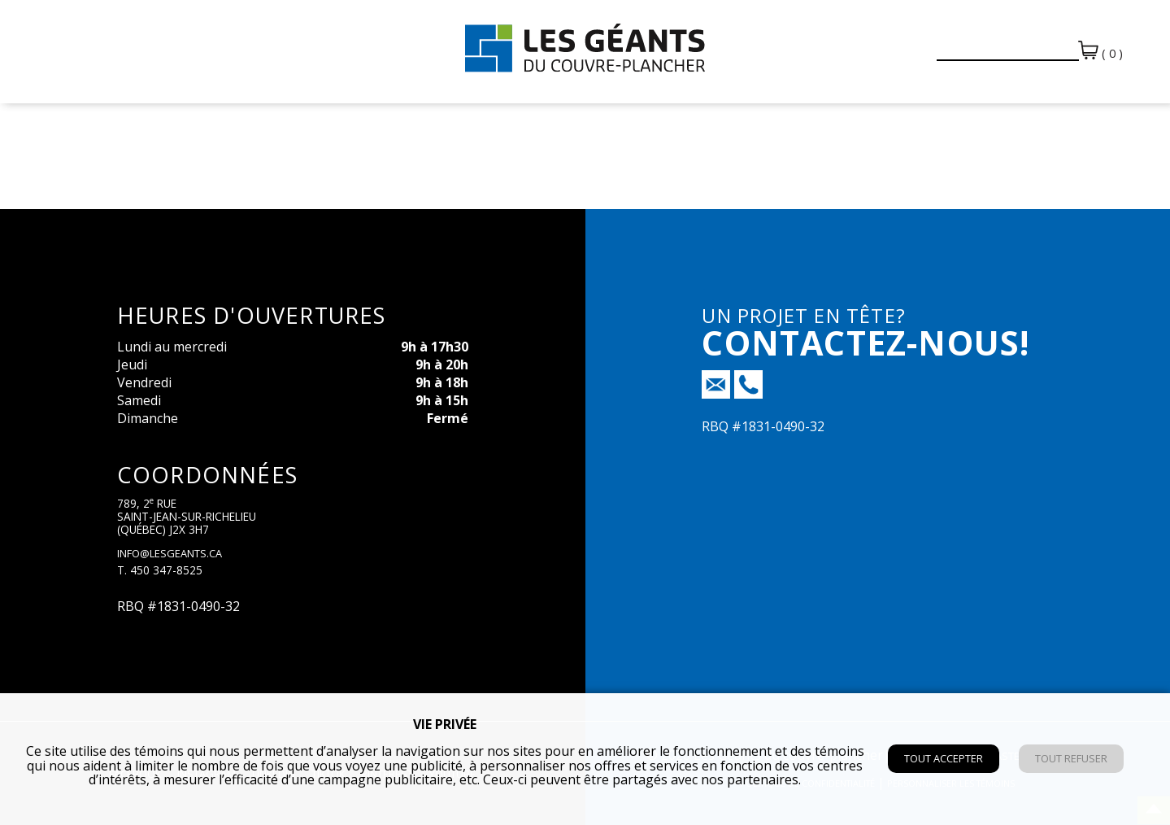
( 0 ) (1100, 51)
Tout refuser (1071, 758)
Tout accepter (943, 758)
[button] (914, 42)
